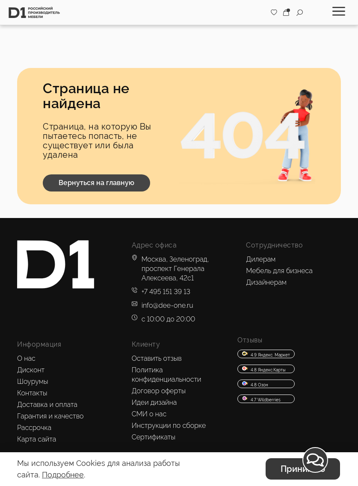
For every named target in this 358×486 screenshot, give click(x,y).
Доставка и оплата (47, 405)
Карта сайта (36, 439)
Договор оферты (159, 391)
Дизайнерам (266, 282)
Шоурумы (32, 381)
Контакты (32, 393)
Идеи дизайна (154, 402)
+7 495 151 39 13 (166, 292)
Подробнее (63, 474)
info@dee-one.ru (167, 305)
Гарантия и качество (50, 416)
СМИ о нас (149, 414)
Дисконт (30, 370)
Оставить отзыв (157, 358)
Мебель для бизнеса (279, 271)
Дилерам (260, 259)
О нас (26, 358)
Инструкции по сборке (169, 425)
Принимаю (303, 469)
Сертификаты (153, 437)
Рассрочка (34, 428)
